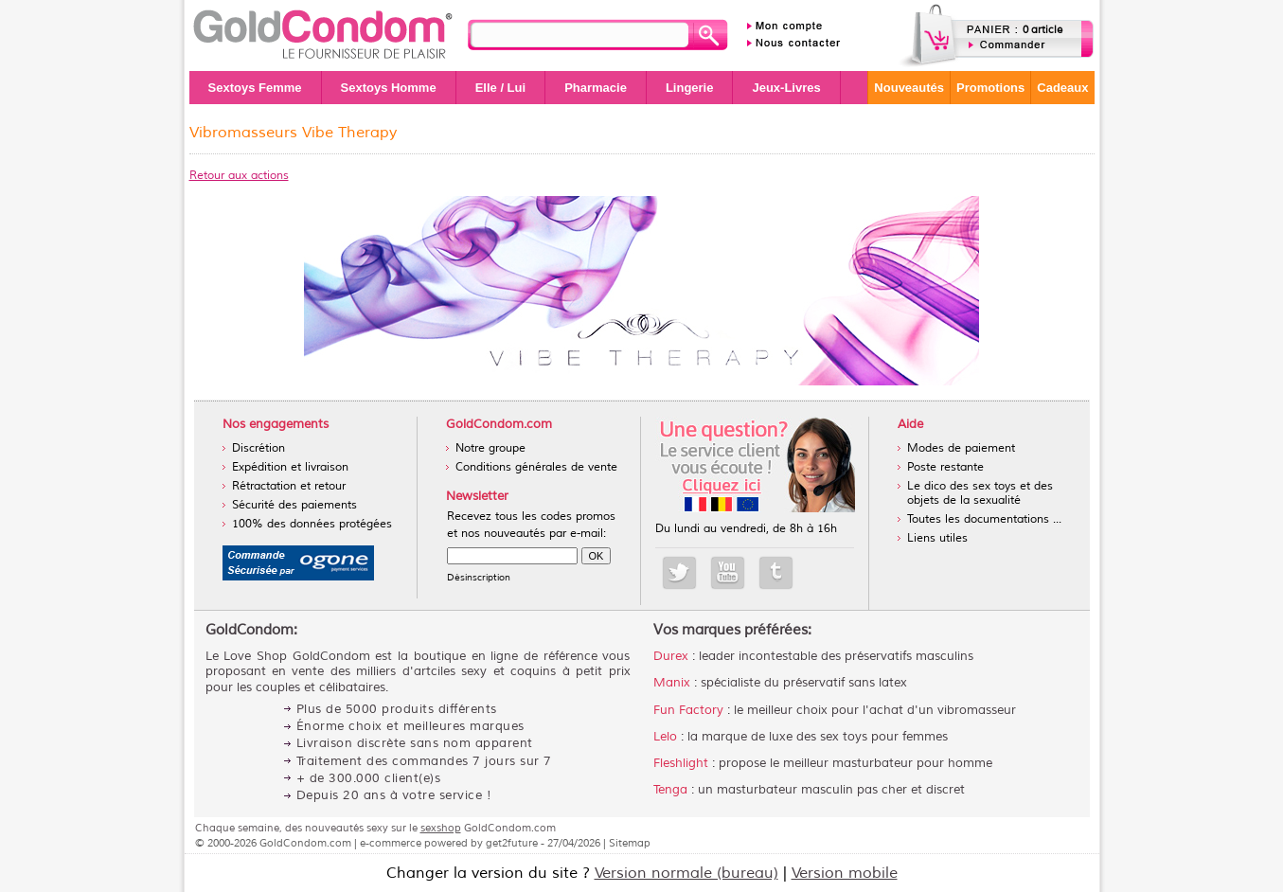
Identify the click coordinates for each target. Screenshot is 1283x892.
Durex (670, 656)
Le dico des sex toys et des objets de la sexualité (980, 493)
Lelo (665, 736)
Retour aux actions (239, 176)
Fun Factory (688, 710)
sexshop (440, 827)
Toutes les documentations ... (984, 519)
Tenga (670, 789)
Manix (671, 682)
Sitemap (629, 842)
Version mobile (845, 873)
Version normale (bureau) (686, 873)
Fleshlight (680, 763)
